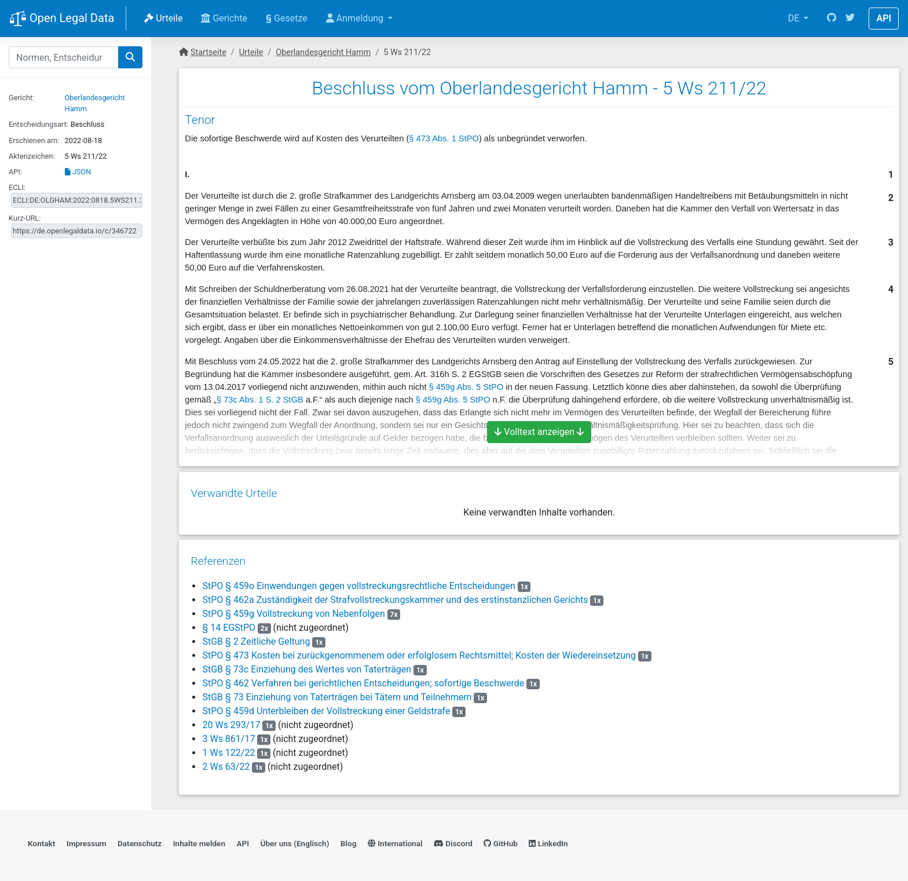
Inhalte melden (199, 838)
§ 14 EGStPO (228, 622)
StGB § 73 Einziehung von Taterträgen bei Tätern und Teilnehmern (336, 691)
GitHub (501, 838)
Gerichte (224, 18)
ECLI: (17, 187)
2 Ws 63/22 (226, 761)
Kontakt (41, 838)
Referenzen (218, 555)
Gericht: (21, 97)
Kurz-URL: (25, 218)
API (883, 18)
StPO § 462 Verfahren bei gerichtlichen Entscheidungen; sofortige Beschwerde (363, 677)
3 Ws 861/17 (228, 733)
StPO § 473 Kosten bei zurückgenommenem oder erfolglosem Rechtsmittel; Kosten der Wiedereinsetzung (418, 650)
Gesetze (286, 18)
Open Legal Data (61, 19)
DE (795, 18)
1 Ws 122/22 (228, 747)
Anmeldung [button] (356, 18)
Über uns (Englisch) (295, 838)
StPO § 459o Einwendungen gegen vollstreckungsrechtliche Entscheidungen (358, 580)
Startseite (208, 52)
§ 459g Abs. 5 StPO (466, 387)
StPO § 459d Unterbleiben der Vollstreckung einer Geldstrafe (326, 705)
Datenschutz (140, 838)
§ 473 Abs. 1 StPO (444, 138)
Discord (453, 838)
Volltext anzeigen (539, 431)
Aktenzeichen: (32, 156)
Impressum (87, 838)
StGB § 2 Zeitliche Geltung (256, 636)
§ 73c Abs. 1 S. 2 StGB (260, 399)
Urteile (163, 18)
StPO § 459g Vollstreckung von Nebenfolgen (293, 608)
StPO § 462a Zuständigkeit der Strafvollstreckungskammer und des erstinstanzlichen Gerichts (395, 594)
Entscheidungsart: (38, 124)
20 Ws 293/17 (231, 719)
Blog (348, 838)
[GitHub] (831, 18)
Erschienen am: (34, 140)
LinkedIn (548, 838)
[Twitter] (850, 18)
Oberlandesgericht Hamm (323, 52)
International (395, 838)
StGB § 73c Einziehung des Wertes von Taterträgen (306, 664)
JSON (78, 171)
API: (15, 171)
